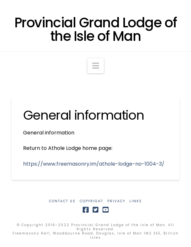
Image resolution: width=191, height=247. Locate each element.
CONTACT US (62, 201)
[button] (95, 65)
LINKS (135, 201)
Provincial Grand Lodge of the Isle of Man (95, 29)
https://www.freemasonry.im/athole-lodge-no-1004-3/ (93, 164)
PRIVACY (116, 201)
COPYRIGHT (91, 201)
